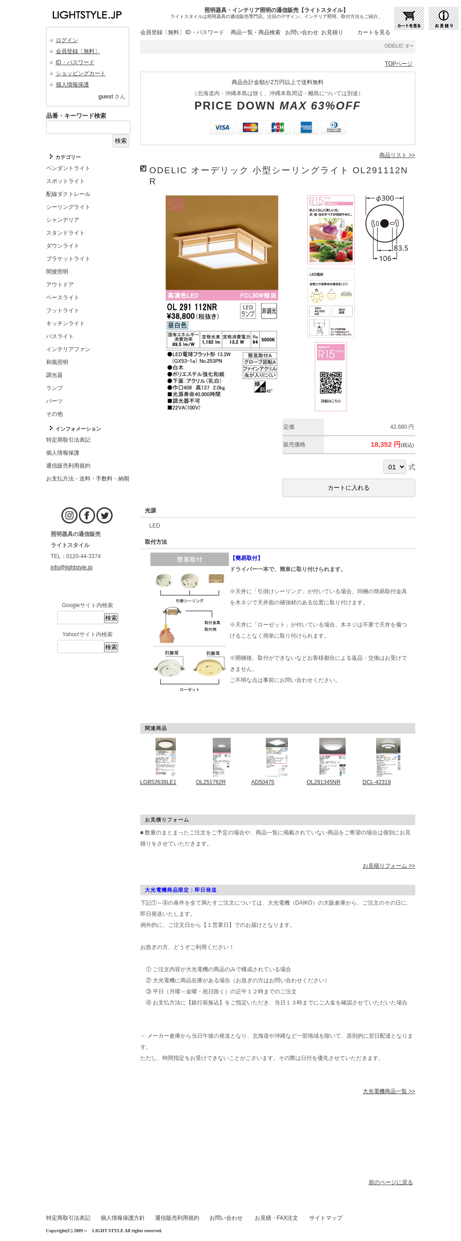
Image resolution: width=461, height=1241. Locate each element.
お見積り (332, 32)
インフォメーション (78, 429)
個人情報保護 (72, 84)
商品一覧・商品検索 (256, 32)
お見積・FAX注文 (277, 1218)
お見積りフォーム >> (389, 866)
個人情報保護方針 (123, 1218)
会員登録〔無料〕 (78, 51)
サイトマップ (325, 1218)
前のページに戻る (391, 1182)
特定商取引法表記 (68, 1218)
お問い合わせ (301, 32)
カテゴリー (68, 157)
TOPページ (399, 64)
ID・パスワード (75, 62)
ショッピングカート (81, 73)
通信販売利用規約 (177, 1218)
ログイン (67, 40)
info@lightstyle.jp (72, 567)
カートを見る (373, 32)
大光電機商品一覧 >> (389, 1091)
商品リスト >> (397, 155)
